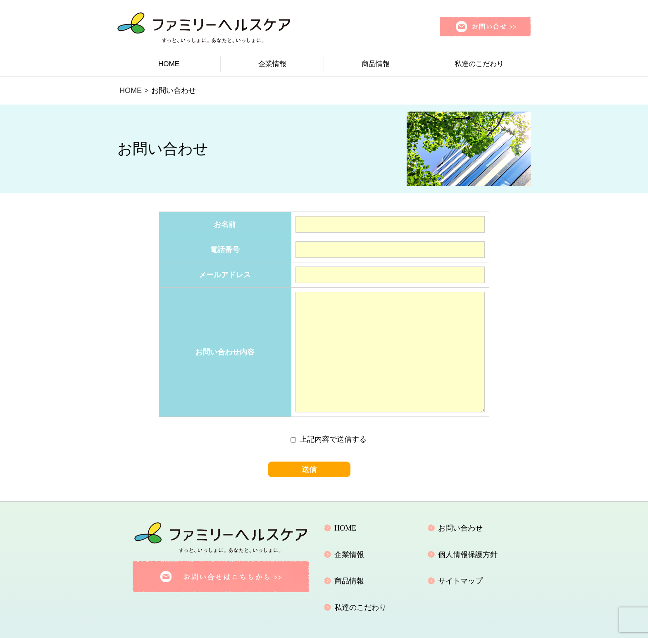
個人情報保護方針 (468, 554)
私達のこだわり (479, 64)
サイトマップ (460, 581)
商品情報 (376, 64)
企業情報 (272, 64)
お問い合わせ (460, 528)
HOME (168, 64)
